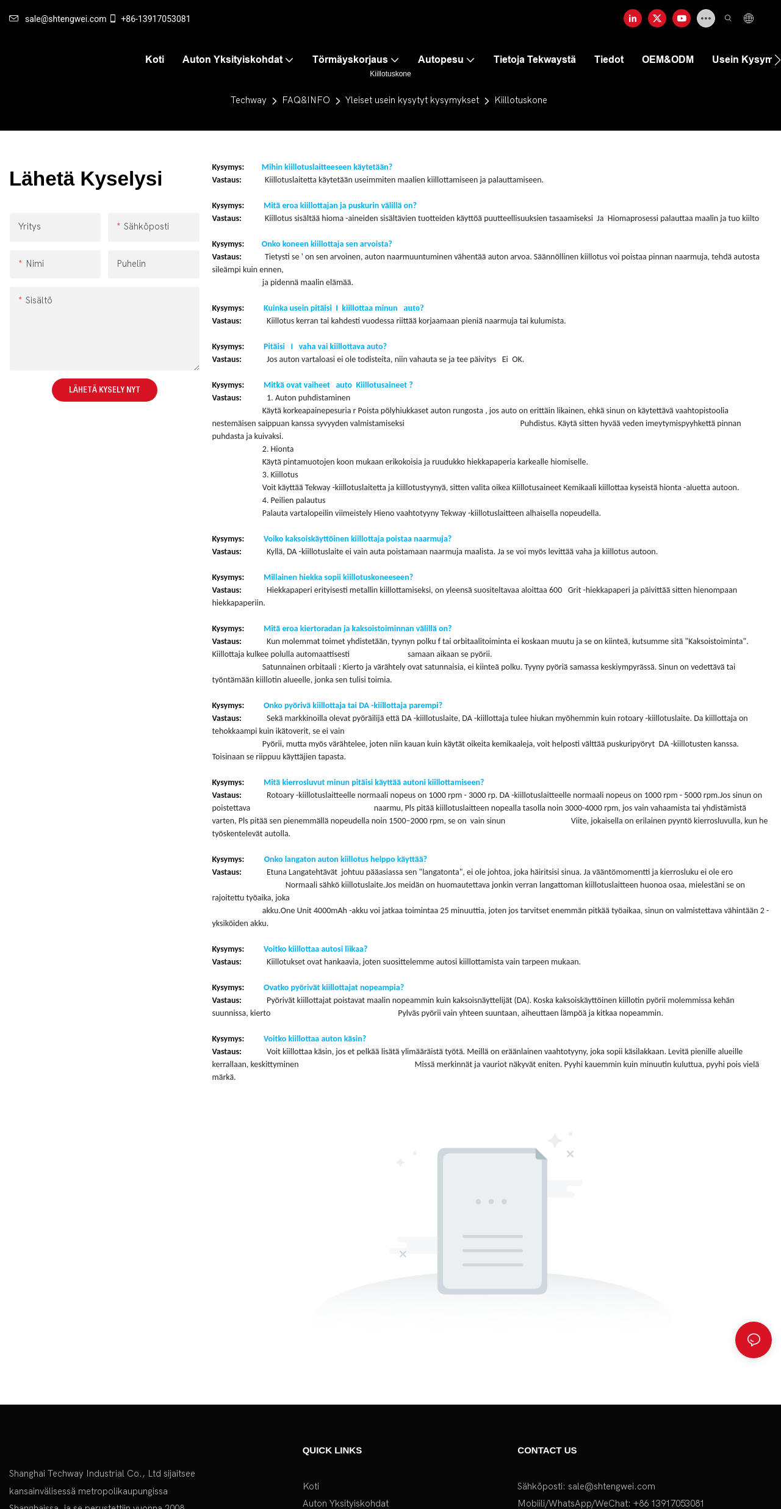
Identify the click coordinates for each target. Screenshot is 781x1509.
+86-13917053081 (149, 19)
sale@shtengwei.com (57, 19)
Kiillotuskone (520, 100)
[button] (777, 59)
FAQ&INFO (306, 100)
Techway (249, 100)
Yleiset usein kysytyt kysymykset (412, 100)
